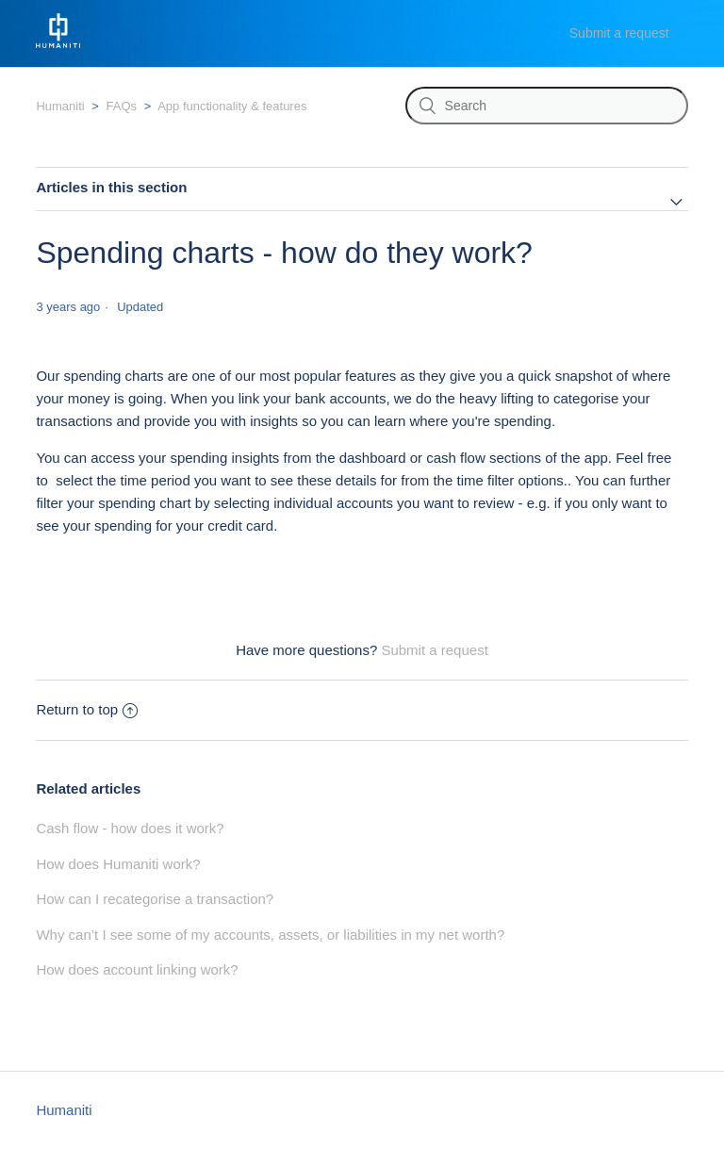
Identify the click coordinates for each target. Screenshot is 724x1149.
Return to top (87, 709)
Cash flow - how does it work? (129, 828)
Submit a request (619, 33)
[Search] (546, 105)
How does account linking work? (137, 969)
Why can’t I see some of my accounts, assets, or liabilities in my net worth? (270, 935)
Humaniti (60, 106)
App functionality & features (231, 106)
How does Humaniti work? (118, 864)
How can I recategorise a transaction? (154, 899)
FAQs (122, 106)
